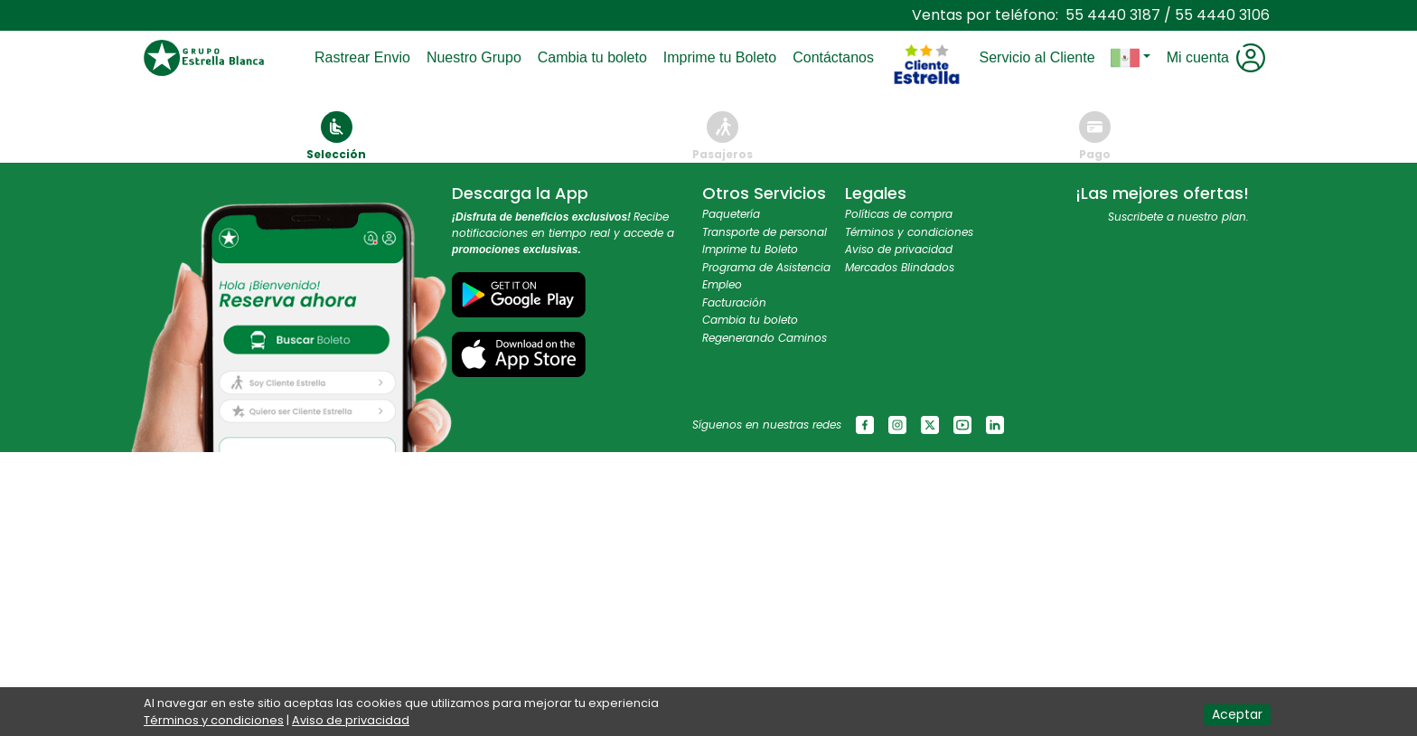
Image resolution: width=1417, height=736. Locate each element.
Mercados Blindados (899, 267)
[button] (1130, 58)
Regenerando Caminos (764, 337)
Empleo (722, 284)
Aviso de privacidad (898, 249)
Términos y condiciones (909, 232)
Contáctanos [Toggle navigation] (837, 57)
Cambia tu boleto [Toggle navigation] (596, 57)
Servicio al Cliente (1040, 57)
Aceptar (1237, 714)
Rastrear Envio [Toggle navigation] (366, 57)
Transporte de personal (764, 232)
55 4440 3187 (1112, 15)
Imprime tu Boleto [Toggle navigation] (723, 57)
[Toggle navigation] (927, 23)
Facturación (734, 302)
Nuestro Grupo (478, 57)
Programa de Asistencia (766, 267)
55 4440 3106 (1222, 15)
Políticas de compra (898, 214)
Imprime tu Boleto (750, 249)
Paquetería (731, 214)
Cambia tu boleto (750, 319)
